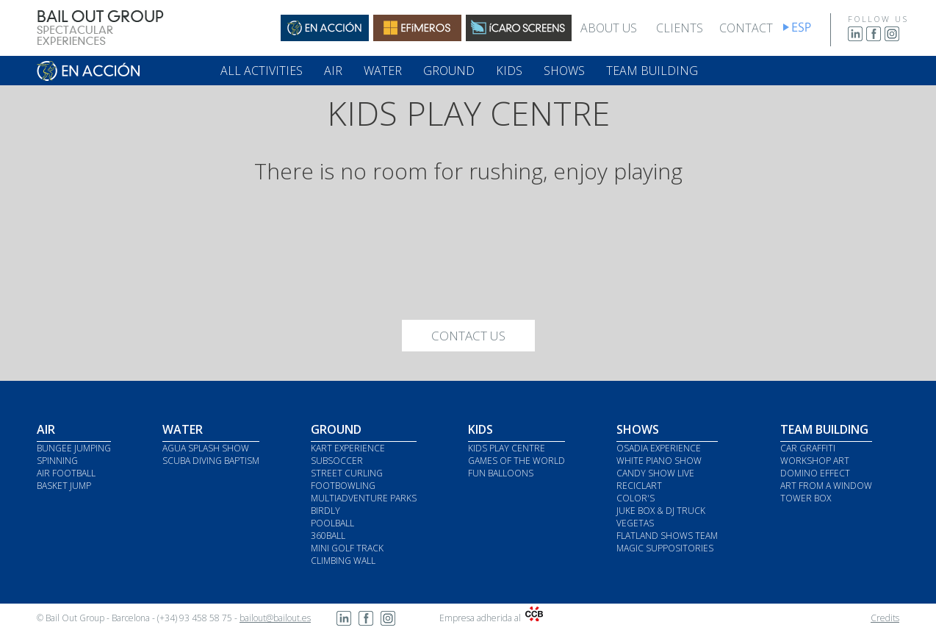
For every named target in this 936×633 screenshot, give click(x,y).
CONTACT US (468, 335)
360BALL (328, 535)
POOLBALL (332, 523)
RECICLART (639, 485)
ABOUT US (608, 28)
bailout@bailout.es (275, 618)
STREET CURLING (347, 473)
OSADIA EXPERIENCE (658, 448)
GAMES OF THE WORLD (516, 460)
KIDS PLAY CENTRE (506, 448)
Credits (885, 618)
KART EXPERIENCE (348, 448)
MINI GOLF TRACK (347, 548)
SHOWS (564, 70)
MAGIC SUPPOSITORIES (664, 548)
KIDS (509, 70)
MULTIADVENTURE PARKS (364, 498)
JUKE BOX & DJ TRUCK (660, 510)
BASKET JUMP (64, 485)
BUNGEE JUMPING (74, 448)
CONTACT (746, 28)
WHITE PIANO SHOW (659, 460)
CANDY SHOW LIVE (655, 473)
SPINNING (57, 460)
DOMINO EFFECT (815, 473)
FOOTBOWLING (343, 485)
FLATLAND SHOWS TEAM (667, 535)
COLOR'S (635, 498)
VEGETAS (635, 523)
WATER (383, 70)
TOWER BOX (805, 498)
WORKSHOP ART (814, 460)
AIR (333, 70)
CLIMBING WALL (343, 560)
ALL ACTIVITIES (261, 70)
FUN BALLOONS (500, 473)
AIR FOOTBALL (66, 473)
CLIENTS (679, 28)
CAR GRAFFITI (807, 448)
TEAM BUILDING (652, 70)
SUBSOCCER (337, 460)
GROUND (449, 70)
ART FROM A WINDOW (826, 485)
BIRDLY (325, 510)
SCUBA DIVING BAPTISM (210, 460)
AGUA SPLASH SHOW (205, 448)
